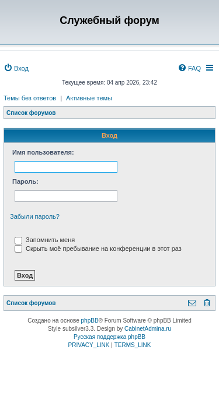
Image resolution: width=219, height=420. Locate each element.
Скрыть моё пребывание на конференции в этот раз (98, 248)
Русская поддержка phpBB (109, 337)
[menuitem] (16, 68)
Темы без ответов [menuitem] (30, 98)
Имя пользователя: (43, 152)
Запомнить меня (45, 239)
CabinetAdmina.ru (147, 329)
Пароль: (25, 181)
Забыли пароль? (35, 216)
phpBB (90, 320)
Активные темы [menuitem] (89, 98)
